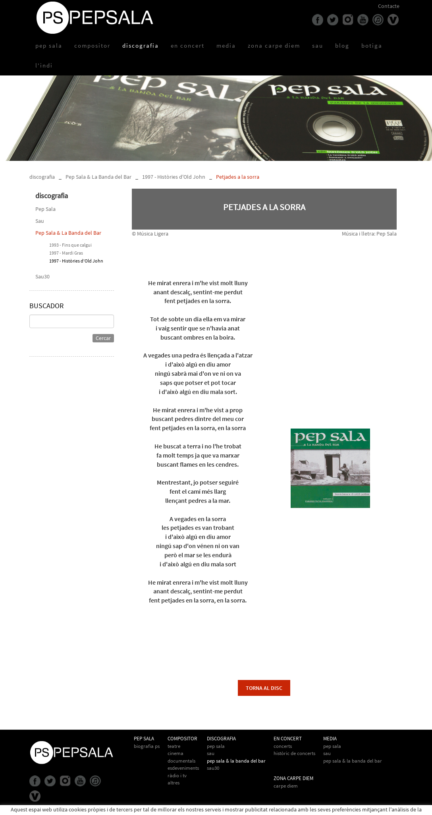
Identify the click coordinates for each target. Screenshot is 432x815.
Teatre (174, 746)
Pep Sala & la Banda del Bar (352, 760)
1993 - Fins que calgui (70, 245)
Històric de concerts (294, 753)
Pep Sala (45, 208)
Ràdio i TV (177, 775)
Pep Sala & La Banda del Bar (98, 176)
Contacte (388, 6)
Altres (173, 782)
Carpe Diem (286, 785)
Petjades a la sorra (237, 176)
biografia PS (147, 746)
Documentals (181, 760)
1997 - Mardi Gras (66, 253)
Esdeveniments (183, 768)
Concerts (283, 746)
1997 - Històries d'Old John (173, 176)
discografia (42, 176)
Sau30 (42, 276)
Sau (39, 220)
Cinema (175, 753)
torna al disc (264, 687)
